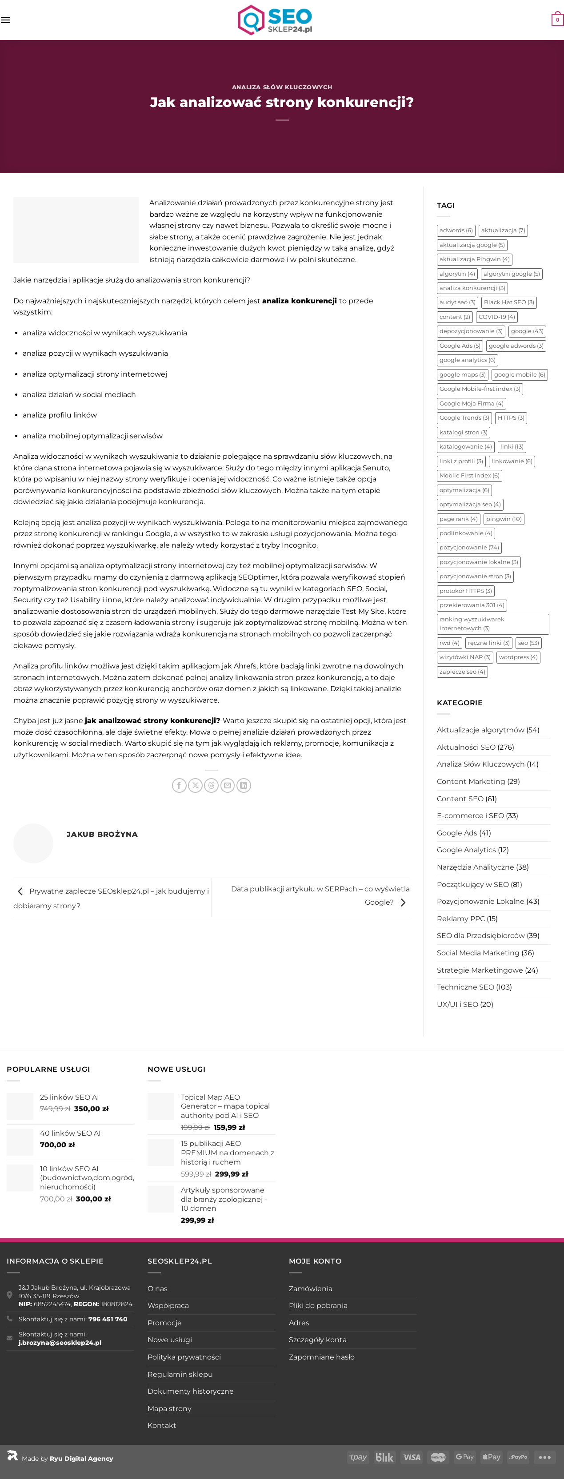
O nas (158, 1288)
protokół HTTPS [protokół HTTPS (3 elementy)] (466, 591)
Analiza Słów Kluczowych (282, 87)
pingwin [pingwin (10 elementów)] (504, 519)
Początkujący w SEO (473, 884)
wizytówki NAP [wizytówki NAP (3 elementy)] (465, 657)
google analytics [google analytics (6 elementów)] (468, 360)
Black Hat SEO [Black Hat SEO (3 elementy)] (509, 302)
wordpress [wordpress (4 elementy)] (518, 657)
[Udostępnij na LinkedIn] (243, 785)
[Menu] (5, 20)
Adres (299, 1323)
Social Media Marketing (478, 953)
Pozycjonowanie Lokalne (480, 901)
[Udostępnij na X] (195, 785)
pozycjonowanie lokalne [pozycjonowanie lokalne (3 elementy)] (479, 562)
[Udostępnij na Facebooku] (179, 785)
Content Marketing (471, 781)
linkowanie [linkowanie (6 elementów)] (512, 461)
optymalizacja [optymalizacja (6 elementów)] (464, 490)
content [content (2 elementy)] (455, 317)
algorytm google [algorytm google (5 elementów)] (512, 273)
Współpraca (168, 1305)
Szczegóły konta (318, 1340)
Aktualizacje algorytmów (480, 730)
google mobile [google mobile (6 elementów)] (519, 374)
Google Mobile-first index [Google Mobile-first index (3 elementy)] (480, 389)
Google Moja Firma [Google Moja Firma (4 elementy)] (472, 403)
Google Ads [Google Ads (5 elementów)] (460, 345)
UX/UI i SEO (457, 1004)
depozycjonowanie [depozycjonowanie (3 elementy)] (471, 331)
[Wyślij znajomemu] (227, 785)
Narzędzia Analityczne (475, 867)
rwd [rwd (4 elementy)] (450, 643)
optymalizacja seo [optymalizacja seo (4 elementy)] (470, 504)
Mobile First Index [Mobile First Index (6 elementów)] (470, 475)
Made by (60, 1459)
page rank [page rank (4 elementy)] (459, 519)
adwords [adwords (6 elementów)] (456, 230)
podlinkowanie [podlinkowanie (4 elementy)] (466, 533)
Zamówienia (310, 1288)
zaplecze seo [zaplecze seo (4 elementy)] (462, 671)
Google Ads (457, 833)
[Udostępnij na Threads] (211, 785)
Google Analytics (466, 850)
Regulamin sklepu (180, 1374)
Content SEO (460, 799)
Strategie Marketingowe (480, 970)
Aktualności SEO (466, 747)
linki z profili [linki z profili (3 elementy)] (461, 461)
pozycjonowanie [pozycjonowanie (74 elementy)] (469, 547)
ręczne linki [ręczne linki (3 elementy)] (489, 643)
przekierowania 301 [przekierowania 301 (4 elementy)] (472, 605)
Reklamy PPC (461, 918)
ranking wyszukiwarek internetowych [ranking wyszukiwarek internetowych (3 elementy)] (472, 624)
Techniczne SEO (465, 987)
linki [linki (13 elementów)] (512, 446)
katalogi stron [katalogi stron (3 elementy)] (464, 432)
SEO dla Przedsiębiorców (481, 935)
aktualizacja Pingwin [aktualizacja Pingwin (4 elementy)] (475, 259)
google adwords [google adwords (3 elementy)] (516, 345)
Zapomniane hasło (322, 1357)
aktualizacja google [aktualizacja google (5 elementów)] (472, 245)
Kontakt (162, 1425)
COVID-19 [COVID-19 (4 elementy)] (497, 317)
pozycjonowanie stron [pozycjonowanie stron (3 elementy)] (475, 576)
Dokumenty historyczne (191, 1391)
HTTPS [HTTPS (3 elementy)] (511, 417)
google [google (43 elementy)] (527, 331)
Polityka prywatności (184, 1357)
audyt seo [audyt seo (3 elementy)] (458, 302)
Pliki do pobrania (318, 1305)
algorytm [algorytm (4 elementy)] (457, 273)
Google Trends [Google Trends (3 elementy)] (464, 417)
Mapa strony (170, 1408)
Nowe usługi (170, 1340)
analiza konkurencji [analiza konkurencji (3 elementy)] (472, 288)
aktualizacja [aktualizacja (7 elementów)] (503, 230)
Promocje (165, 1323)
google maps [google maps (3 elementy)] (463, 374)
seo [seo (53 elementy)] (528, 643)
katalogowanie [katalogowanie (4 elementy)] (466, 446)
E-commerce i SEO (470, 815)
